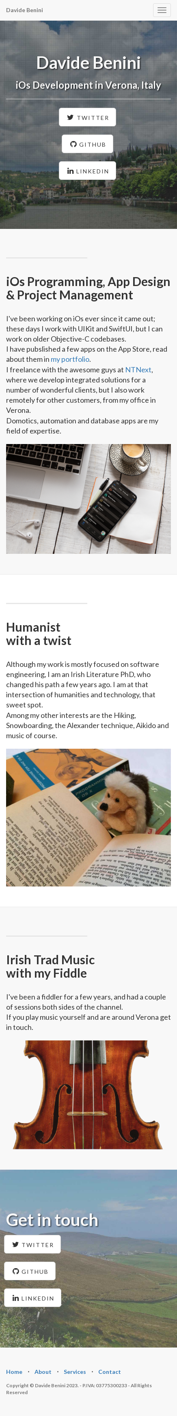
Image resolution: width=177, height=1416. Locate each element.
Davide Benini (24, 9)
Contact (109, 1371)
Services (75, 1371)
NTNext (138, 369)
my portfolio (70, 359)
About (43, 1371)
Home (14, 1371)
